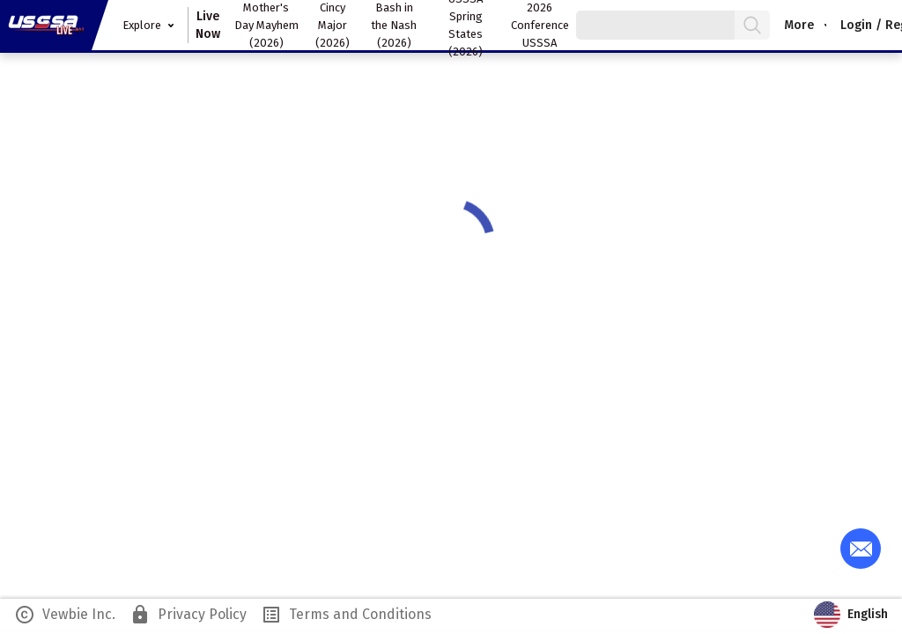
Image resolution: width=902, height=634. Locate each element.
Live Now (208, 25)
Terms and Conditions (346, 614)
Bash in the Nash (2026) (394, 25)
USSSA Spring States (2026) (465, 25)
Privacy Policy (188, 614)
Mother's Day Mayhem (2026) (266, 25)
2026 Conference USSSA (540, 25)
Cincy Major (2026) (332, 25)
